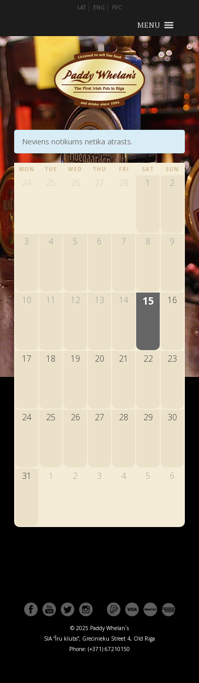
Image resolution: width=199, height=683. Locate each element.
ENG (99, 7)
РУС (117, 7)
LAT (82, 7)
